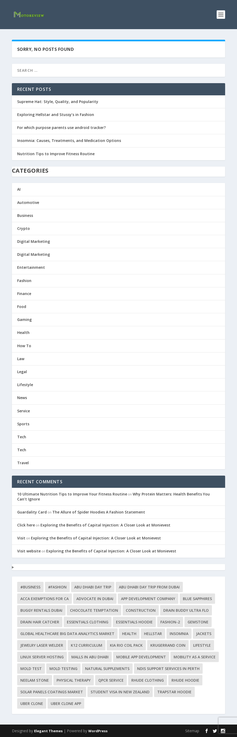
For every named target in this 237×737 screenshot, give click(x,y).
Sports (23, 423)
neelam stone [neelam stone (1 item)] (34, 680)
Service (23, 410)
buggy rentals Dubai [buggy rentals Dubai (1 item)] (41, 610)
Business (25, 215)
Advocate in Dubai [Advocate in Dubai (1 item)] (94, 598)
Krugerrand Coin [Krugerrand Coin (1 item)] (167, 645)
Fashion (24, 280)
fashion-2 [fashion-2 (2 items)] (170, 621)
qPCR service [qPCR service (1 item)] (111, 680)
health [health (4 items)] (129, 633)
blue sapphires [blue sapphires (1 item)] (197, 598)
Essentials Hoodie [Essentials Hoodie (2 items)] (134, 621)
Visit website (29, 550)
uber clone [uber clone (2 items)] (31, 703)
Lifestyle (25, 384)
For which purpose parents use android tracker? (61, 127)
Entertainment (31, 267)
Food (21, 306)
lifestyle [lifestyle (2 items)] (202, 645)
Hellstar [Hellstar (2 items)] (153, 633)
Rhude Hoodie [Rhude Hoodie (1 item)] (185, 680)
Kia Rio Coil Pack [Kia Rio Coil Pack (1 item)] (126, 645)
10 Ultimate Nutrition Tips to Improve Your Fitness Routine (72, 494)
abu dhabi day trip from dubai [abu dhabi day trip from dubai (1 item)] (149, 586)
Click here (26, 525)
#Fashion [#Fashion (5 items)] (57, 586)
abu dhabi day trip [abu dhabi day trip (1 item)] (92, 586)
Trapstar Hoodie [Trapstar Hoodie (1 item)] (174, 691)
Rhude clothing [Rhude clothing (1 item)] (147, 680)
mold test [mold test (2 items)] (31, 668)
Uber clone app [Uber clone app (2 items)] (66, 703)
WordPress (98, 731)
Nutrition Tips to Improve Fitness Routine (56, 153)
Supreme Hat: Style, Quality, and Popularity (57, 101)
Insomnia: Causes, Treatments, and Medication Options (69, 140)
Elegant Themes (48, 731)
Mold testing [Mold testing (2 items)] (63, 668)
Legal (22, 371)
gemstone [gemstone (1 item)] (198, 621)
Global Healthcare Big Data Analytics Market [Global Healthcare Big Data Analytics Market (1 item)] (67, 633)
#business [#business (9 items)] (30, 586)
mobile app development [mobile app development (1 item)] (141, 656)
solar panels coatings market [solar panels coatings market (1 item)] (51, 691)
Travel (23, 462)
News (22, 397)
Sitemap (192, 730)
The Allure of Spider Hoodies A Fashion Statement (98, 512)
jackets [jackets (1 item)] (203, 633)
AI (19, 189)
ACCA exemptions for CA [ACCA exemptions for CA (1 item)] (44, 598)
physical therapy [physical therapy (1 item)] (74, 680)
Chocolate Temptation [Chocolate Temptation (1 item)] (94, 610)
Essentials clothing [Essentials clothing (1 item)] (87, 621)
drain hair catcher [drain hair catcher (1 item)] (39, 621)
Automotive (28, 202)
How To (24, 345)
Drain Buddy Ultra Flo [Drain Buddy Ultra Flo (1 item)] (186, 610)
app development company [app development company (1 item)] (148, 598)
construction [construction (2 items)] (141, 610)
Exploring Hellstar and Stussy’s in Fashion (55, 114)
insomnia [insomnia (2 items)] (179, 633)
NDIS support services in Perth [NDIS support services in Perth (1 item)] (168, 668)
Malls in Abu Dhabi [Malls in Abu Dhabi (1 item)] (90, 656)
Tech (21, 436)
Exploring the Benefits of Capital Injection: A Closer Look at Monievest (105, 525)
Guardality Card (32, 512)
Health (23, 332)
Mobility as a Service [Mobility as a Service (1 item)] (195, 656)
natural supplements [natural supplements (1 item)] (107, 668)
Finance (24, 293)
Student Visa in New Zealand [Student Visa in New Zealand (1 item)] (120, 691)
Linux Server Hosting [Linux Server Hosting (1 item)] (42, 656)
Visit (21, 538)
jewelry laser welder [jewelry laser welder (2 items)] (41, 645)
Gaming (24, 319)
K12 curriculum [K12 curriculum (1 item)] (86, 645)
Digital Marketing (33, 241)
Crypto (23, 228)
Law (20, 358)
